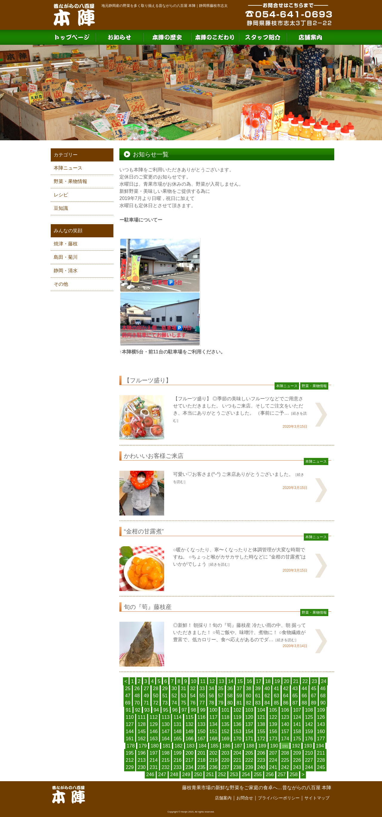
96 (175, 710)
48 (137, 695)
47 (127, 695)
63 (276, 695)
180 (155, 745)
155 (261, 731)
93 (147, 710)
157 (285, 731)
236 (214, 767)
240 (261, 767)
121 (261, 717)
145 (142, 731)
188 (250, 745)
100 (214, 710)
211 (321, 753)
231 (154, 767)
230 (142, 767)
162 (142, 738)
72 (155, 702)
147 (165, 731)
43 (295, 688)
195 (130, 753)
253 (234, 774)
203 (225, 753)
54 (192, 695)
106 (285, 710)
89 (313, 702)
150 (202, 731)
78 (211, 702)
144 (130, 731)
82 (248, 702)
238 (237, 767)
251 (210, 774)
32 (192, 688)
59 (239, 695)
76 (192, 702)
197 (154, 753)
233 (177, 767)
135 (225, 724)
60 (248, 695)
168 (214, 738)
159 (309, 731)
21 (295, 681)
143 (321, 724)
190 (274, 745)
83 (258, 702)
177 (321, 738)
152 (225, 731)
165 (177, 738)
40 (267, 688)
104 (261, 710)
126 (321, 717)
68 (323, 695)
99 (202, 710)
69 (127, 702)
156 (273, 731)
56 (211, 695)
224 (273, 760)
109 (321, 710)
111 (142, 717)
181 (167, 745)
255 (258, 774)
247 (162, 774)
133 (202, 724)
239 (249, 767)
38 (248, 688)
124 (297, 717)
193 (308, 745)
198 (165, 753)
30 (174, 688)
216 (177, 760)
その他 (61, 284)
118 (225, 717)
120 (249, 717)
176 (309, 738)
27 (146, 688)
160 (321, 731)
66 (304, 695)
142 (309, 724)
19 (277, 681)
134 (214, 724)
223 (261, 760)
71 (146, 702)
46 (323, 688)
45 (313, 688)
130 (165, 724)
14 (230, 681)
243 (297, 767)
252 (222, 774)
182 (179, 745)
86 (286, 702)
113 (165, 717)
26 (137, 688)
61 (258, 695)
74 (174, 702)
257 (282, 774)
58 (230, 695)
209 (297, 753)
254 (246, 774)
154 (249, 731)
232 (165, 767)
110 (130, 717)
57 (221, 695)
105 (273, 710)
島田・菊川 (66, 257)
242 (285, 767)
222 (249, 760)
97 (184, 710)
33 (202, 688)
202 (214, 753)
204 (237, 753)
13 (221, 681)
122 (273, 717)
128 (142, 724)
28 (155, 688)
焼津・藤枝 (66, 243)
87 (295, 702)
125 (309, 717)
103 (249, 710)
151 (214, 731)
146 (154, 731)
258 (294, 774)
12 (212, 681)
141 (297, 724)
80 (230, 702)
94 (156, 710)
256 (270, 774)
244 (309, 767)
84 (267, 702)
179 (143, 745)
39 (258, 688)
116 (202, 717)
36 (230, 688)
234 (190, 767)
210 (309, 753)
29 (165, 688)
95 (165, 710)
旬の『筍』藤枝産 (148, 607)
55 (202, 695)
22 (305, 681)
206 (261, 753)
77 (202, 702)
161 (130, 738)
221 (237, 760)
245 (321, 767)
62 (267, 695)
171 (249, 738)
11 (203, 681)
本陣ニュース (68, 167)
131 (177, 724)
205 (249, 753)
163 (154, 738)
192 (296, 745)
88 (304, 702)
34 (211, 688)
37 (239, 688)
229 (130, 767)
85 (276, 702)
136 (237, 724)
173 (273, 738)
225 (285, 760)
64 (286, 695)
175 (297, 738)
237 (225, 767)
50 (155, 695)
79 (221, 702)
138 (261, 724)
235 (202, 767)
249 (186, 774)
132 (190, 724)
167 (202, 738)
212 (130, 760)
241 (273, 767)
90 (323, 702)
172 (261, 738)
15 (240, 681)
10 (193, 681)
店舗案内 (223, 798)
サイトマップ (316, 798)
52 (174, 695)
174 (285, 738)
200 (190, 753)
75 (183, 702)
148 (177, 731)
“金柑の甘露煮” (144, 531)
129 (154, 724)
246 (150, 774)
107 (297, 710)
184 (202, 745)
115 (190, 717)
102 (237, 710)
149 (190, 731)
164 (165, 738)
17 (258, 681)
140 (285, 724)
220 (225, 760)
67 (313, 695)
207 (273, 753)
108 (309, 710)
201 (202, 753)
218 (202, 760)
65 (295, 695)
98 (193, 710)
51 (165, 695)
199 (177, 753)
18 (268, 681)
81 (239, 702)
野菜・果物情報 (70, 181)
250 (198, 774)
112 (154, 717)
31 (183, 688)
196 (142, 753)
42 (286, 688)
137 (249, 724)
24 (323, 681)
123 (285, 717)
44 (304, 688)
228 (321, 760)
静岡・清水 (66, 270)
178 (131, 745)
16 (249, 681)
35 (221, 688)
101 (225, 710)
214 (154, 760)
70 (137, 702)
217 (190, 760)
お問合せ (244, 798)
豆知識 (61, 208)
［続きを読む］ (219, 564)
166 (190, 738)
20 (286, 681)
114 (177, 717)
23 (314, 681)
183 (191, 745)
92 (137, 710)
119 (237, 717)
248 (174, 774)
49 (146, 695)
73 (165, 702)
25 (127, 688)
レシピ (61, 194)
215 (165, 760)
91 (128, 710)
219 (214, 760)
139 (273, 724)
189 (262, 745)
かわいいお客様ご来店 (154, 456)
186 (226, 745)
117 (214, 717)
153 (237, 731)
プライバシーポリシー (279, 798)
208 (285, 753)
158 (297, 731)
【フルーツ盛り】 (148, 380)
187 (238, 745)
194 (320, 745)
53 (183, 695)
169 (225, 738)
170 (237, 738)
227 (309, 760)
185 (214, 745)
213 (142, 760)
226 (297, 760)
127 (130, 724)
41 (276, 688)
